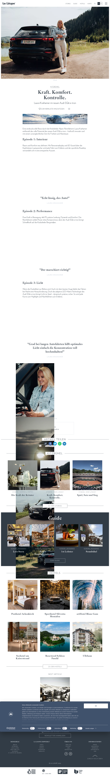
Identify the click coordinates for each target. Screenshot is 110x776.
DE (98, 3)
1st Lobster (67, 551)
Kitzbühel (55, 87)
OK (96, 750)
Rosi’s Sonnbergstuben (42, 553)
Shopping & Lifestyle (26, 492)
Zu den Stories (55, 506)
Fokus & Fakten (58, 709)
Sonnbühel (91, 551)
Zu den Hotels (55, 666)
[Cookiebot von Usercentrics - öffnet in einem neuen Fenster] (11, 772)
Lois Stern (18, 551)
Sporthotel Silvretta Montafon (55, 615)
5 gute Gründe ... (55, 712)
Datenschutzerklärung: (29, 766)
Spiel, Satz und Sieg (87, 495)
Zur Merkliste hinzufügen (51, 109)
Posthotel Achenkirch (22, 614)
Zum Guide (55, 560)
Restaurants (22, 548)
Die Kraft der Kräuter (22, 495)
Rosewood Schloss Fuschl (55, 657)
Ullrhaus (87, 656)
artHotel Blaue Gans (87, 614)
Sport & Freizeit (59, 492)
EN (101, 3)
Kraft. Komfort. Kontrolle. (55, 496)
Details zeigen (89, 772)
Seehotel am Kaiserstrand (22, 657)
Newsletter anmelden (55, 736)
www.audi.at (55, 429)
